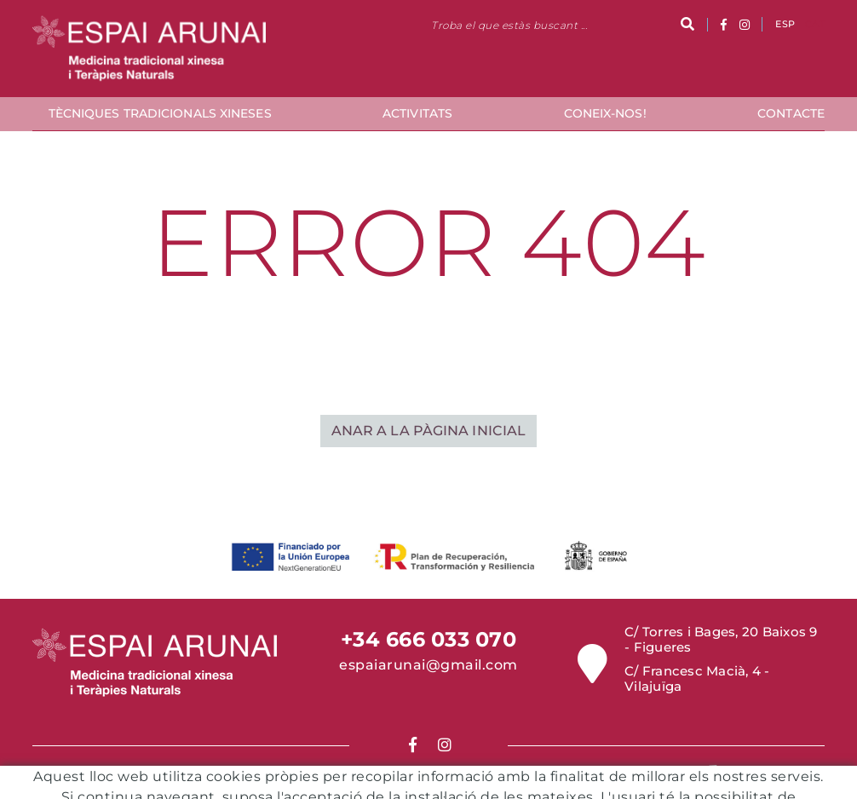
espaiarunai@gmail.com (428, 665)
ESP (785, 24)
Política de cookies (392, 775)
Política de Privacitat (474, 788)
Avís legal (491, 775)
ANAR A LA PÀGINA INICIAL (428, 430)
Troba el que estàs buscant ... (509, 25)
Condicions (364, 788)
